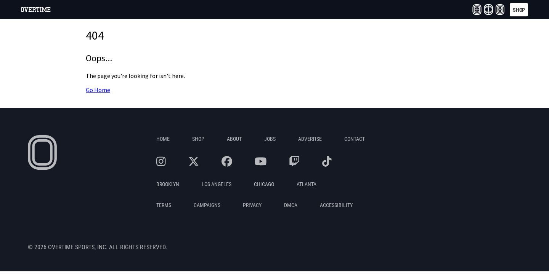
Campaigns (207, 205)
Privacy (252, 205)
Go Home (98, 90)
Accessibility (336, 205)
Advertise (310, 138)
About (234, 138)
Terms (163, 205)
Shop (198, 138)
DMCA (290, 205)
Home (163, 138)
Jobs (270, 138)
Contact (354, 138)
